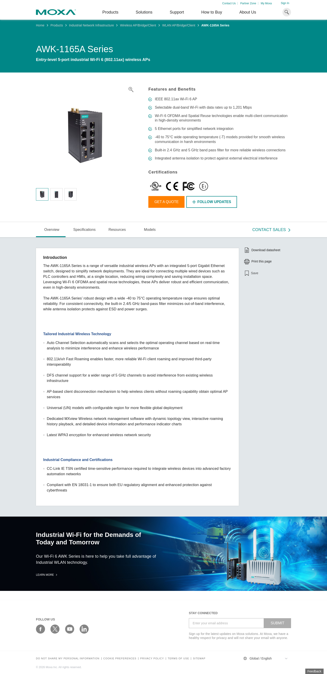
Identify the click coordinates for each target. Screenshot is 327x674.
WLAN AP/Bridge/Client (178, 25)
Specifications (84, 230)
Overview (51, 230)
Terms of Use (178, 658)
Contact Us (229, 3)
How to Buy (211, 12)
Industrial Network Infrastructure (91, 25)
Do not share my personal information (68, 658)
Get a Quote (166, 202)
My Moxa (266, 3)
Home (40, 25)
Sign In (285, 3)
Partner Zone (248, 3)
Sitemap (199, 658)
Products (56, 25)
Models (150, 230)
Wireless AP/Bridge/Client (138, 25)
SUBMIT (277, 623)
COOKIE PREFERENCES (119, 658)
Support (177, 12)
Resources (117, 230)
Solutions (144, 12)
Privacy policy (152, 658)
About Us (247, 12)
